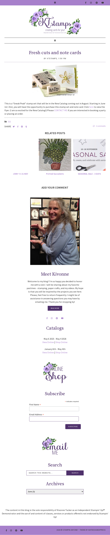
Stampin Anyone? (70, 530)
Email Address (36, 414)
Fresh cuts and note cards (55, 53)
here (91, 106)
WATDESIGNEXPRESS (97, 530)
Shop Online (61, 342)
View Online (48, 342)
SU (9, 121)
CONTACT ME (60, 110)
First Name (35, 404)
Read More (55, 308)
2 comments (99, 126)
